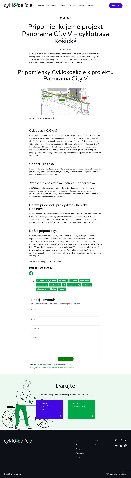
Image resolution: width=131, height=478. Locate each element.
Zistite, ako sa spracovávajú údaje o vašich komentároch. (51, 367)
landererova (42, 285)
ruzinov (62, 289)
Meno (33, 309)
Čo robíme (52, 6)
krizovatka (84, 281)
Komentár (34, 337)
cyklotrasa (63, 281)
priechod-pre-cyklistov (46, 289)
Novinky (63, 6)
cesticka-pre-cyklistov (46, 281)
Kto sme (41, 6)
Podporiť (115, 6)
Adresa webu (35, 328)
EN (126, 6)
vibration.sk (122, 474)
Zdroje (81, 6)
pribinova (87, 285)
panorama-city (74, 285)
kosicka (74, 281)
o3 (64, 285)
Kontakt (91, 6)
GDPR (96, 441)
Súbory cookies (99, 445)
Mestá (72, 6)
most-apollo (55, 285)
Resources (80, 453)
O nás (78, 441)
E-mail (33, 319)
